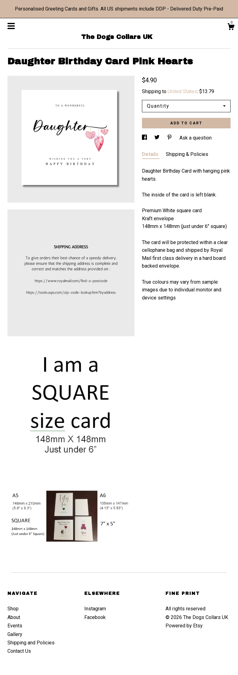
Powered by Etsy (184, 626)
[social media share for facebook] (145, 138)
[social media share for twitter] (157, 138)
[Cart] (230, 27)
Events (14, 626)
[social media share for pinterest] (170, 138)
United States (182, 91)
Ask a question (195, 138)
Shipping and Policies (31, 643)
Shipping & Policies (187, 154)
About (13, 617)
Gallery (14, 634)
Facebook (95, 617)
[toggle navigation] (11, 26)
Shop (13, 609)
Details (151, 154)
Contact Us (19, 651)
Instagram (95, 609)
